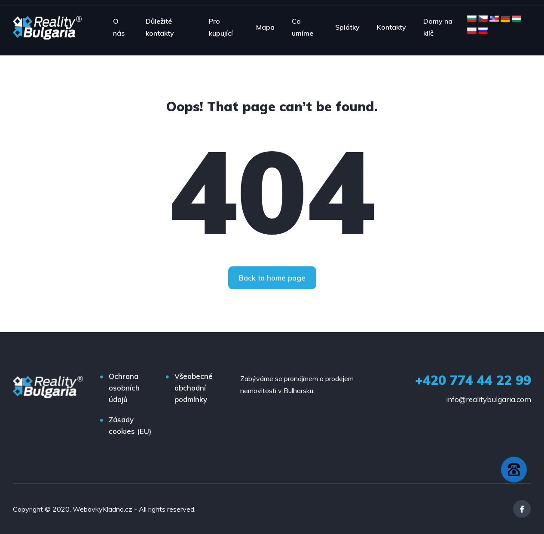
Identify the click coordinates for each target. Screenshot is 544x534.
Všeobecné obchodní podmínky (193, 388)
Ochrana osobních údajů (124, 388)
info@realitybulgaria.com (488, 399)
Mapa (265, 27)
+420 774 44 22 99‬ (473, 380)
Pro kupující (221, 27)
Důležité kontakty (160, 27)
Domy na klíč (437, 27)
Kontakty (391, 27)
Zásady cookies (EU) (130, 425)
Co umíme (302, 27)
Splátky (347, 27)
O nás (119, 27)
